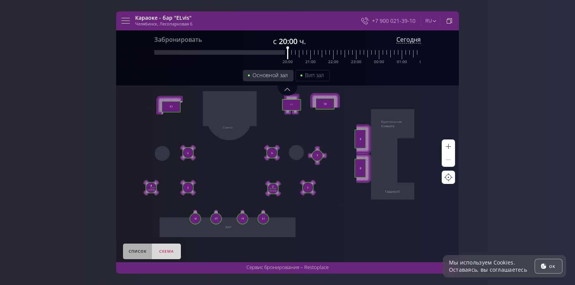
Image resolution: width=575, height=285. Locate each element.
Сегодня (408, 39)
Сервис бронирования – (287, 267)
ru (428, 20)
